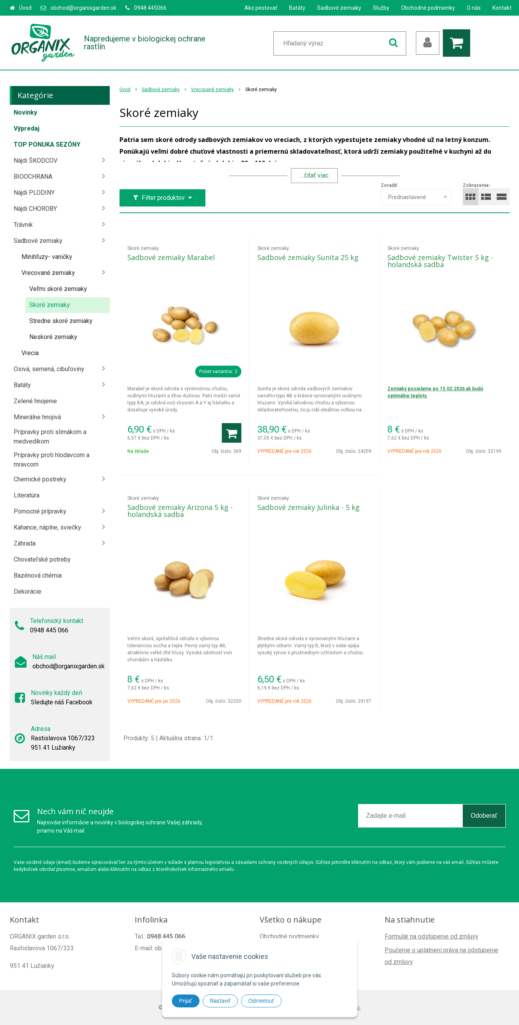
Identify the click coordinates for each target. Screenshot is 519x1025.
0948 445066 (150, 8)
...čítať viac (314, 175)
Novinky (25, 112)
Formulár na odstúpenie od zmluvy (431, 936)
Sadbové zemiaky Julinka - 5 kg (308, 507)
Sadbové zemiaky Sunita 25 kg (307, 257)
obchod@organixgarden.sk (83, 8)
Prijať (185, 1001)
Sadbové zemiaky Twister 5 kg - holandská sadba (440, 261)
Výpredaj (26, 128)
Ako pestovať (260, 8)
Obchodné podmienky (428, 8)
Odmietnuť (261, 1001)
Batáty (297, 8)
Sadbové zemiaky (339, 8)
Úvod (25, 8)
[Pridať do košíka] (231, 433)
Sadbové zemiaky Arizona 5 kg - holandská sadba (180, 511)
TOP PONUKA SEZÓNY (47, 144)
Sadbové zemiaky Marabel (171, 257)
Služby (381, 8)
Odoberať (484, 815)
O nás (474, 8)
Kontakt (502, 8)
